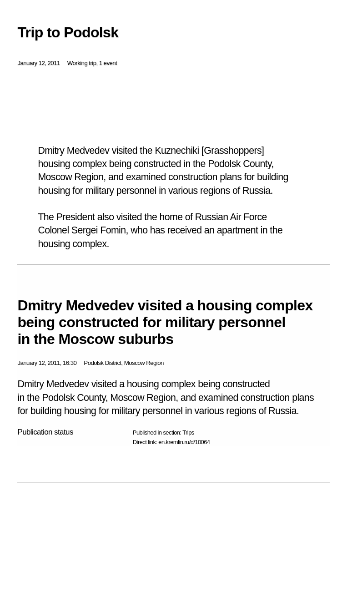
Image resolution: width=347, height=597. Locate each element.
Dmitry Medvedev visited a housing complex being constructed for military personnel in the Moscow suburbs (164, 322)
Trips (188, 432)
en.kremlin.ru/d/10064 (184, 442)
